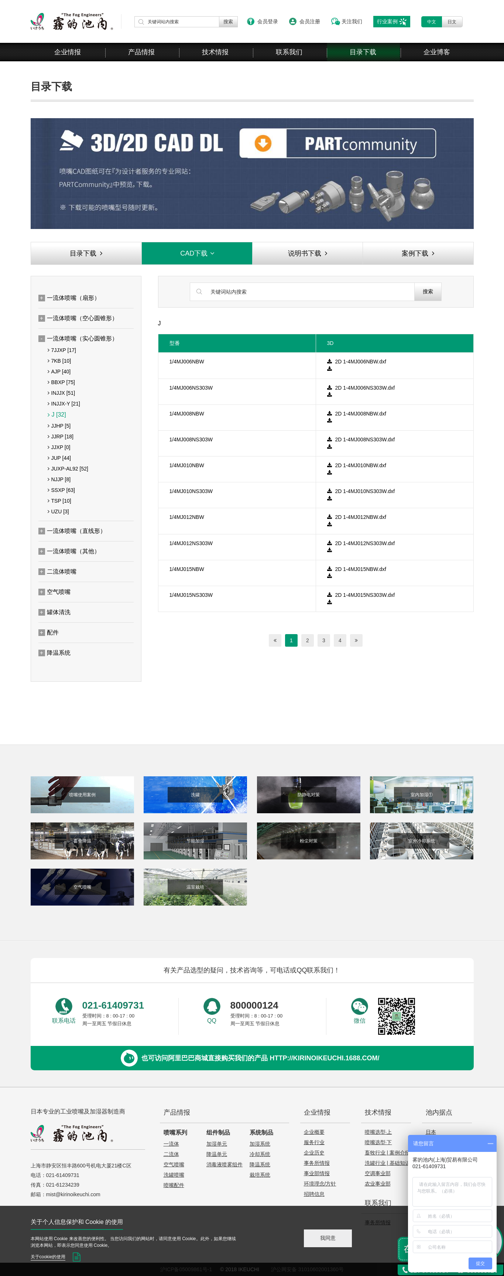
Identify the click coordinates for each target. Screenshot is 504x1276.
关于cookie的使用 (48, 1256)
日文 (452, 21)
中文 (431, 21)
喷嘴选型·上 (378, 1132)
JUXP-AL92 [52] (68, 468)
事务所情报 (317, 1163)
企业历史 (314, 1153)
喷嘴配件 (174, 1185)
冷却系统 (260, 1154)
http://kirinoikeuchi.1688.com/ (324, 1058)
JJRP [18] (60, 436)
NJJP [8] (59, 479)
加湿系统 (260, 1144)
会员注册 (309, 21)
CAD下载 (198, 253)
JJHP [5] (59, 425)
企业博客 (437, 52)
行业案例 (387, 21)
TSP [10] (59, 500)
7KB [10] (59, 360)
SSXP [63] (61, 490)
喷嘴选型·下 (378, 1142)
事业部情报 (317, 1173)
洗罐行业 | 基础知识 (387, 1163)
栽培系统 (260, 1175)
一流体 (171, 1144)
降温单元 (216, 1154)
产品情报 (141, 52)
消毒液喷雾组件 (224, 1164)
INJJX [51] (61, 393)
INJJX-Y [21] (64, 403)
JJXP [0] (59, 447)
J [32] (57, 415)
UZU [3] (58, 511)
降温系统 (260, 1164)
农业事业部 (378, 1184)
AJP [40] (59, 371)
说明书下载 (307, 253)
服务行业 (314, 1142)
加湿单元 (216, 1144)
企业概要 (314, 1132)
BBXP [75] (61, 382)
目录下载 (363, 52)
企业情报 (67, 52)
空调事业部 (378, 1173)
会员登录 (267, 21)
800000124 (254, 1005)
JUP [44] (59, 458)
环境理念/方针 (320, 1184)
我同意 (328, 1238)
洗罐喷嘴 (174, 1175)
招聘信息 (314, 1194)
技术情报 (215, 52)
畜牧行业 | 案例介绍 (387, 1153)
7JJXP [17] (62, 350)
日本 (431, 1132)
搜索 (428, 291)
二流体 (171, 1154)
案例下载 (418, 253)
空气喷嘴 (174, 1164)
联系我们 (289, 52)
